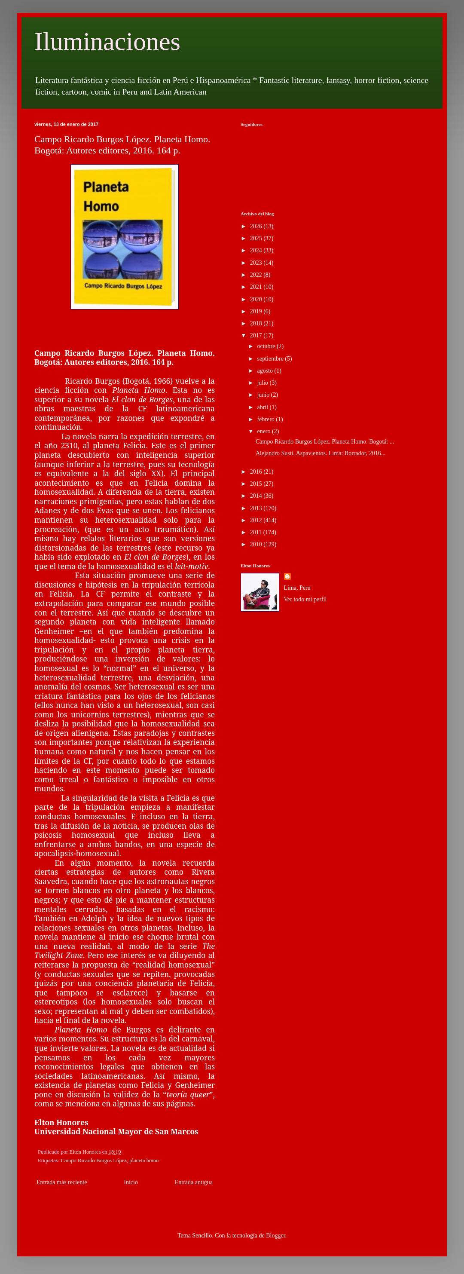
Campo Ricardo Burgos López (94, 1161)
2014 (257, 496)
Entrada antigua (194, 1182)
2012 (257, 520)
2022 (257, 275)
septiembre (271, 358)
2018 (257, 323)
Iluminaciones (107, 41)
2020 (257, 299)
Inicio (131, 1182)
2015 (257, 484)
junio (264, 395)
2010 (257, 544)
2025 (257, 238)
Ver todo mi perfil (305, 599)
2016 (257, 472)
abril (263, 407)
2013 (257, 508)
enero (264, 431)
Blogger (275, 1235)
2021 (257, 287)
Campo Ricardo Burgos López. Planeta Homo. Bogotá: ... (325, 441)
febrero (266, 419)
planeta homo (144, 1161)
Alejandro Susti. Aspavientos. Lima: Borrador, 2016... (320, 453)
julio (263, 383)
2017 (257, 335)
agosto (265, 371)
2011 (256, 532)
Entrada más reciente (62, 1182)
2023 (257, 263)
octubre (266, 346)
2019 (257, 311)
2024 (257, 250)
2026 (257, 226)
